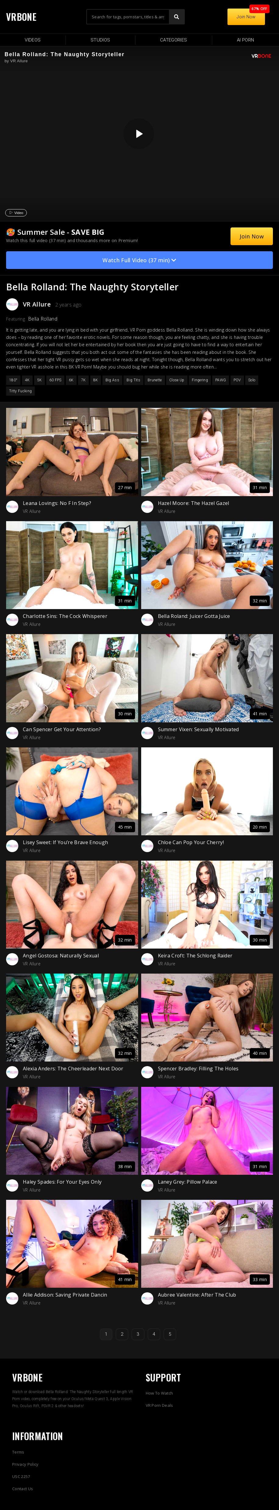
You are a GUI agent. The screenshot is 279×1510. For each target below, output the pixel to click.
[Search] (176, 17)
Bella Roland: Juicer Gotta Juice (194, 616)
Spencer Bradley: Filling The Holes (198, 1068)
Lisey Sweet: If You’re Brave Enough (65, 842)
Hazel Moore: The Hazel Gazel (193, 503)
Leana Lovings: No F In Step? (57, 503)
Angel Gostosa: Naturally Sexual (61, 955)
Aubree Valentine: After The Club (197, 1294)
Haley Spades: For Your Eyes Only (62, 1181)
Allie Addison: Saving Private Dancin (65, 1294)
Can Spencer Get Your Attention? (62, 729)
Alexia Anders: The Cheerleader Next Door (73, 1068)
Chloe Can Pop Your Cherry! (191, 842)
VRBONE (21, 17)
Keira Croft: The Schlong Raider (195, 955)
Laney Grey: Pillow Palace (187, 1181)
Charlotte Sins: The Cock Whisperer (65, 616)
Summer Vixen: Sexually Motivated (198, 729)
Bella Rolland (42, 318)
